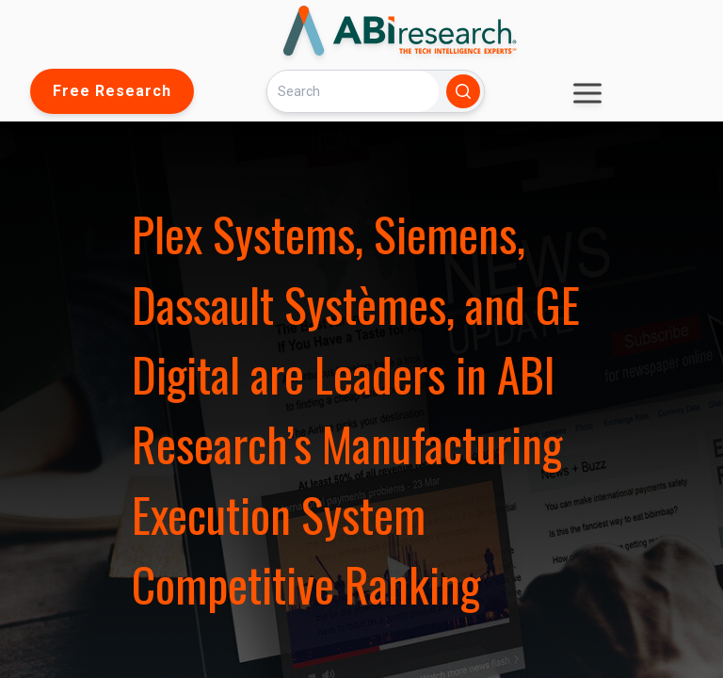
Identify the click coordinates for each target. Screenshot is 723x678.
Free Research (112, 91)
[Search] (353, 91)
